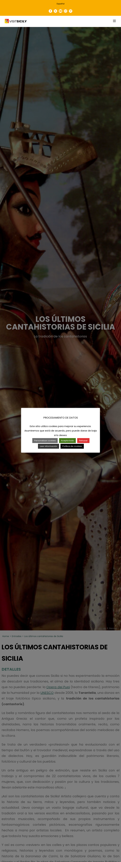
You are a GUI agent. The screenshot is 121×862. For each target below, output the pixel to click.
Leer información (48, 446)
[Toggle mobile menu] (114, 21)
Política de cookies (72, 446)
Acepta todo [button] (67, 440)
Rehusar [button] (83, 440)
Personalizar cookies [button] (45, 440)
